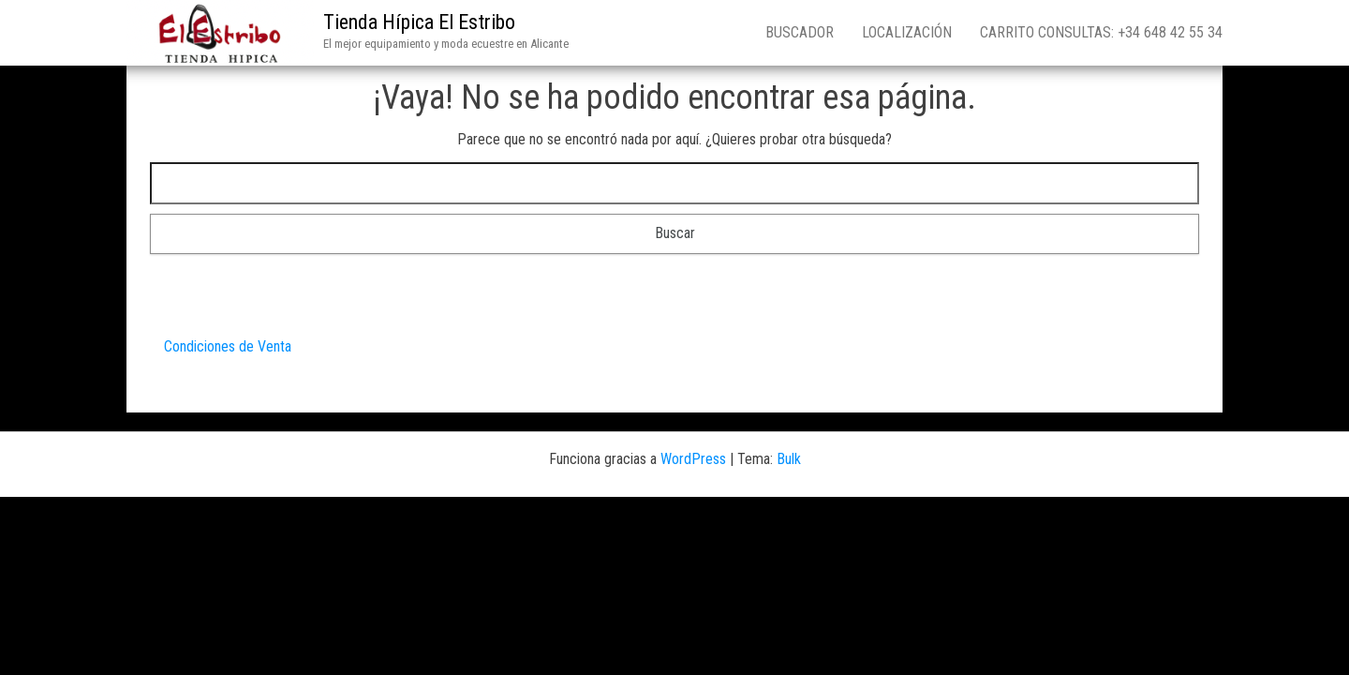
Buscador (799, 32)
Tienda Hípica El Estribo (419, 22)
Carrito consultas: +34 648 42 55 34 (1101, 32)
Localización (907, 32)
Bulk (789, 459)
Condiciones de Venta (227, 346)
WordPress (693, 459)
